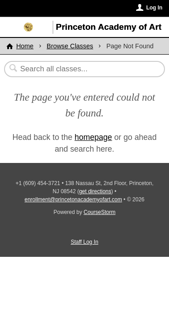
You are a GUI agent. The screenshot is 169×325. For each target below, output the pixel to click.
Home (24, 46)
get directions (95, 191)
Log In (154, 8)
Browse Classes (70, 46)
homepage (93, 137)
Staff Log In (84, 242)
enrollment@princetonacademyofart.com (73, 199)
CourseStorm (100, 212)
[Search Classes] (80, 69)
